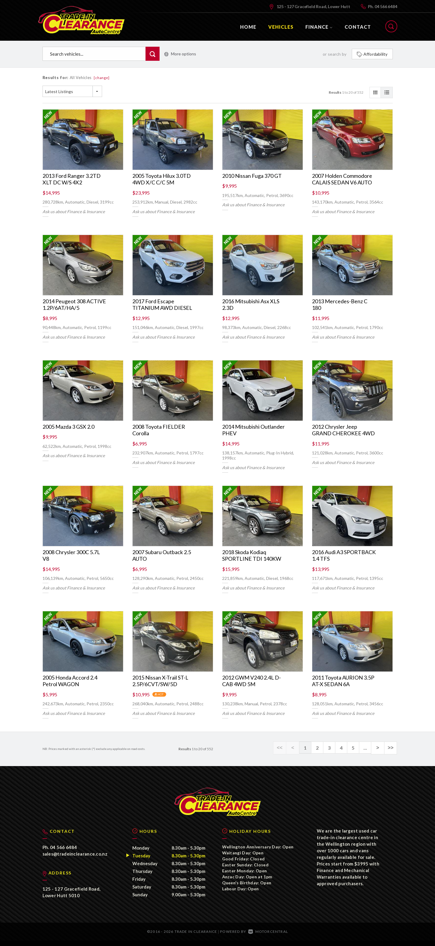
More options (180, 53)
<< (283, 748)
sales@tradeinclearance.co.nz (75, 859)
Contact (358, 27)
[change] (102, 78)
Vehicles (280, 27)
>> (391, 748)
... (367, 748)
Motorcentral (268, 937)
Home (248, 27)
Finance (319, 27)
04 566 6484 (386, 6)
